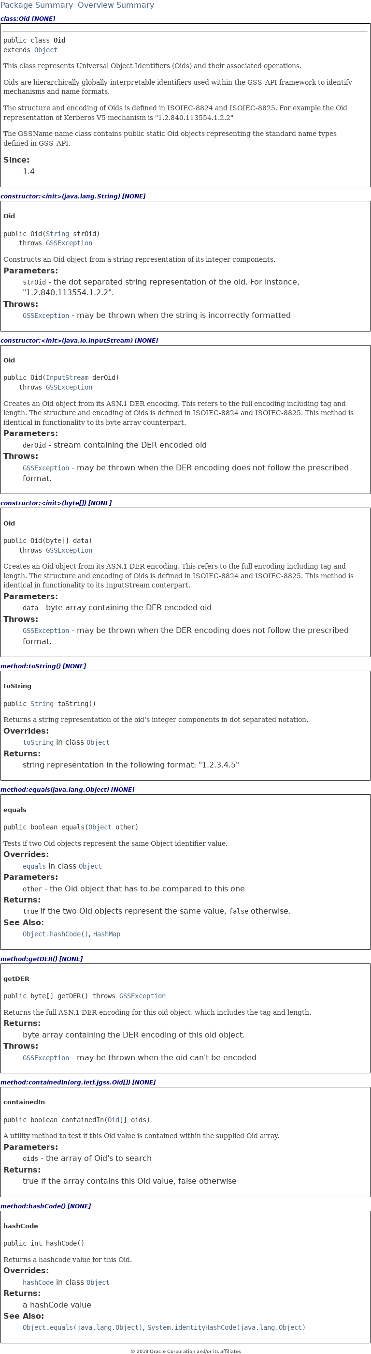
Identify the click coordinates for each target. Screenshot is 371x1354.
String (57, 234)
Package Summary (36, 5)
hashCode (38, 1282)
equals (34, 866)
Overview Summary (116, 5)
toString (38, 742)
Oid (113, 1120)
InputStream (67, 377)
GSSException (69, 243)
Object (45, 50)
